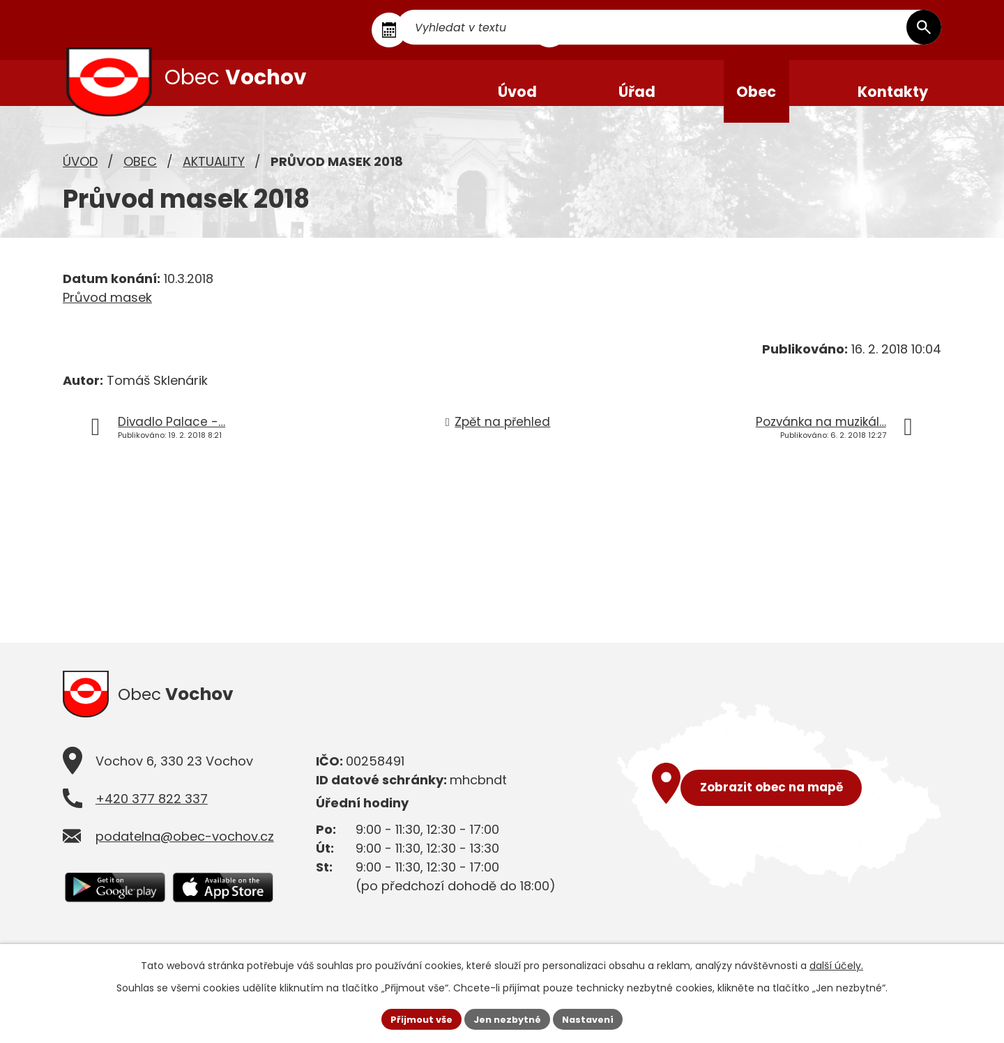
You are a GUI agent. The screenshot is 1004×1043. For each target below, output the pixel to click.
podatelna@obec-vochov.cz (185, 858)
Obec (140, 178)
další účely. (836, 963)
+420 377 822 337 (152, 820)
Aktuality (214, 178)
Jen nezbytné (507, 1018)
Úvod (80, 178)
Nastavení (594, 1018)
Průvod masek (107, 314)
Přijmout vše (415, 1018)
